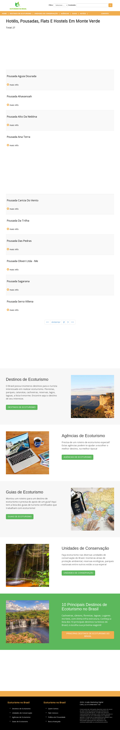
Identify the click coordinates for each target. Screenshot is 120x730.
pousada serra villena (20, 301)
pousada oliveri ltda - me (22, 261)
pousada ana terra (18, 137)
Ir (110, 5)
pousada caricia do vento (22, 200)
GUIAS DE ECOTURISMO (20, 516)
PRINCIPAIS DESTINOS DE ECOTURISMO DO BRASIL (88, 634)
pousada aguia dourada (21, 76)
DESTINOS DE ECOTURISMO (22, 407)
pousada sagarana (18, 281)
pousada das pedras (19, 241)
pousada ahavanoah (19, 96)
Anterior (56, 322)
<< (47, 322)
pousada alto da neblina (22, 116)
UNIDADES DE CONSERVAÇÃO (78, 573)
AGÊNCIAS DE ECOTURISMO (77, 457)
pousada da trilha (18, 220)
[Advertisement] (60, 50)
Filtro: (51, 5)
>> (72, 322)
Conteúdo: (72, 5)
